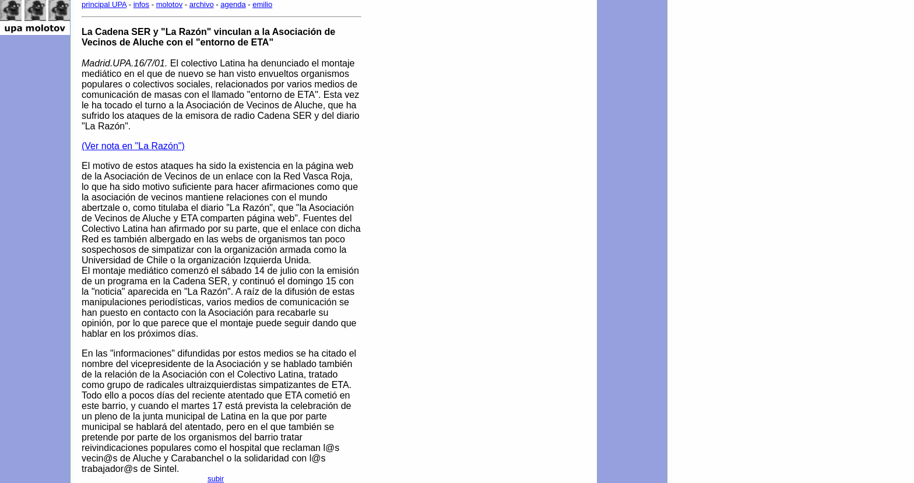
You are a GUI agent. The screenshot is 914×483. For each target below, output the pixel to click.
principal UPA (104, 4)
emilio (262, 4)
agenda (232, 4)
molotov (169, 4)
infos (141, 4)
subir (216, 478)
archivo (201, 4)
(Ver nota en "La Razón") (133, 146)
